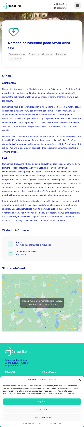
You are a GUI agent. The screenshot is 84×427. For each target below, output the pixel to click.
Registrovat (60, 8)
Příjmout (42, 402)
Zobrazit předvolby (42, 417)
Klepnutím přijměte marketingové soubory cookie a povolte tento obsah (42, 302)
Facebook (34, 54)
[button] (79, 379)
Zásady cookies (27, 423)
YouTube (47, 54)
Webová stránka (17, 54)
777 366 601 (15, 59)
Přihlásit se (60, 4)
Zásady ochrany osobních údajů (48, 423)
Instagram (61, 54)
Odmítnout (42, 410)
